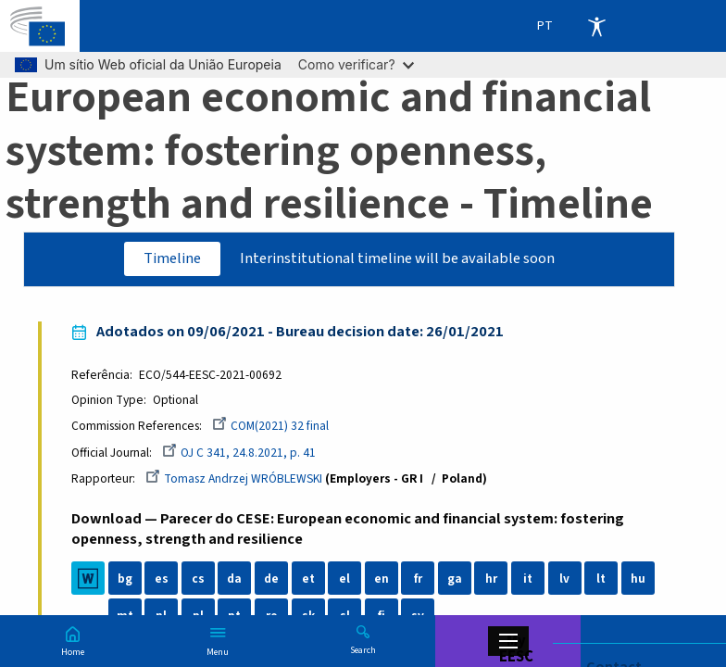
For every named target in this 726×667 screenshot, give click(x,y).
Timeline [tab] (170, 258)
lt (602, 579)
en (381, 579)
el (345, 579)
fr (418, 579)
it (527, 579)
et (308, 579)
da (235, 579)
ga (454, 579)
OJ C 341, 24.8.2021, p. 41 (239, 452)
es (162, 579)
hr (491, 579)
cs (198, 579)
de (271, 579)
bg (125, 579)
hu (638, 579)
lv (564, 579)
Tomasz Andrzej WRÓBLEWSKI (234, 478)
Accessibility (596, 26)
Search (363, 649)
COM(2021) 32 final (270, 425)
